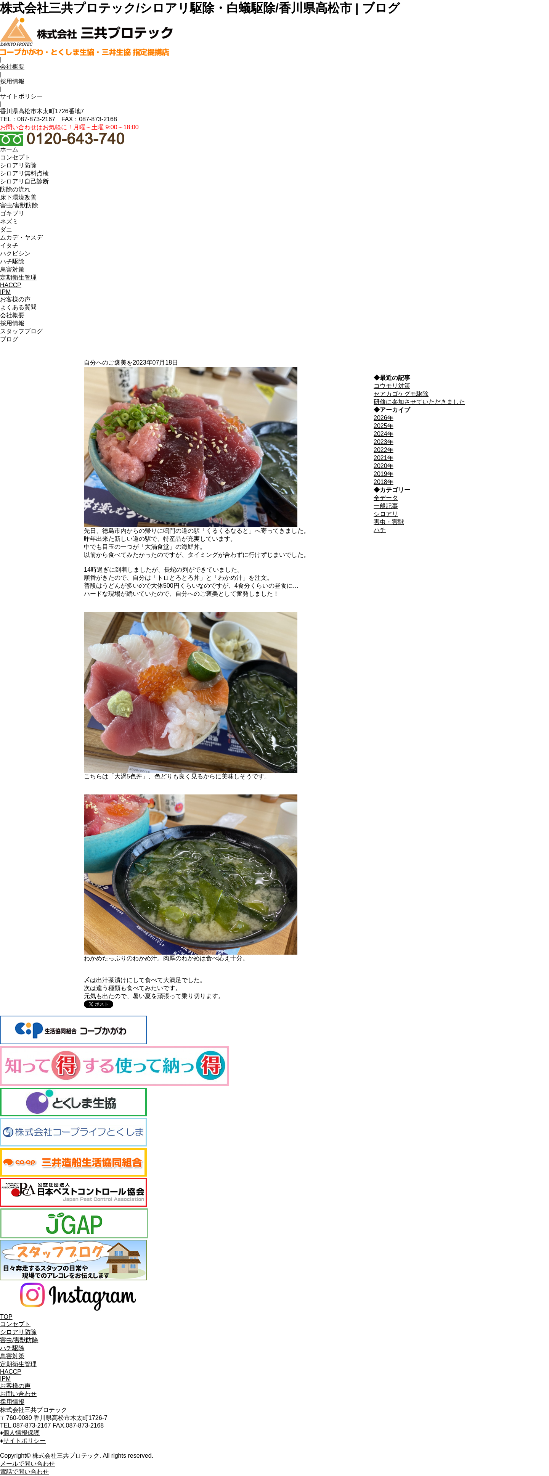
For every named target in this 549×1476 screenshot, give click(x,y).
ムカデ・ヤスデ (21, 237)
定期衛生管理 (18, 1364)
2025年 (383, 426)
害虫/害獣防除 (19, 1340)
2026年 (383, 418)
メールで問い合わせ (27, 1463)
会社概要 (12, 66)
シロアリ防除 (18, 1332)
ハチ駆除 (12, 1348)
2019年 (383, 474)
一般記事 (386, 506)
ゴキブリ (12, 213)
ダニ (6, 229)
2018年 (383, 482)
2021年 (383, 458)
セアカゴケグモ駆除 (401, 394)
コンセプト (15, 1324)
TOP (6, 1317)
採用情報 (12, 81)
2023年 (383, 442)
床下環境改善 (18, 197)
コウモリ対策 (392, 386)
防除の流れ (15, 189)
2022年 (383, 450)
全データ (386, 498)
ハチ (380, 530)
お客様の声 (15, 1386)
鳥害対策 (12, 1356)
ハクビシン (15, 253)
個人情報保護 (21, 1432)
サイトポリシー (21, 96)
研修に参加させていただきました (419, 402)
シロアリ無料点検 (24, 173)
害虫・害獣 (389, 522)
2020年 (383, 466)
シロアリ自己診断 (24, 181)
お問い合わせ (18, 1394)
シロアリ (386, 514)
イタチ (9, 245)
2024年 (383, 434)
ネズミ (9, 221)
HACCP (10, 1371)
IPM (5, 1378)
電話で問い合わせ (24, 1471)
